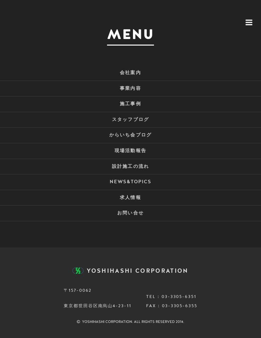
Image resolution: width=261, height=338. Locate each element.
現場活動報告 (130, 151)
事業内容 (130, 88)
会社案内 (130, 72)
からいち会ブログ (130, 135)
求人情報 (130, 197)
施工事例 (130, 104)
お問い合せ (130, 213)
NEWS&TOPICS (130, 182)
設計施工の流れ (130, 166)
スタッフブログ (130, 119)
